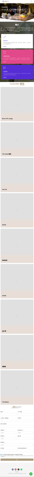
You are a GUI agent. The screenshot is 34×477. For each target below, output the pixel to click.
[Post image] (17, 104)
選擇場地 (3, 442)
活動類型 (3, 430)
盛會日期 (19, 436)
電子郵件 (20, 418)
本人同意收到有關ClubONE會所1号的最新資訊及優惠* (12, 454)
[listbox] (8, 432)
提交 (17, 459)
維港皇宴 (4, 260)
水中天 (4, 225)
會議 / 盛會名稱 (3, 423)
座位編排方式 (20, 430)
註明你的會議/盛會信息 (22, 448)
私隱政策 (17, 471)
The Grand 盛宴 (6, 154)
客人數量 (2, 448)
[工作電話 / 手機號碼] (8, 420)
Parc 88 (4, 189)
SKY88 (4, 295)
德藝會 (4, 366)
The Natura (5, 402)
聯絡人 (2, 411)
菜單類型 (3, 436)
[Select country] (2, 420)
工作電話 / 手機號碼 (5, 418)
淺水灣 (4, 331)
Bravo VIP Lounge (7, 118)
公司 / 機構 (20, 411)
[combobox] (17, 445)
